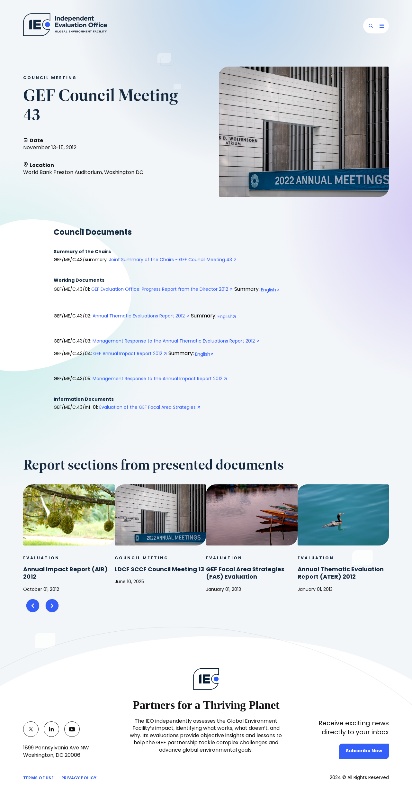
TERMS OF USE (38, 778)
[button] (370, 25)
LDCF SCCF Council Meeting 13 (159, 570)
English (268, 290)
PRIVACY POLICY (78, 778)
